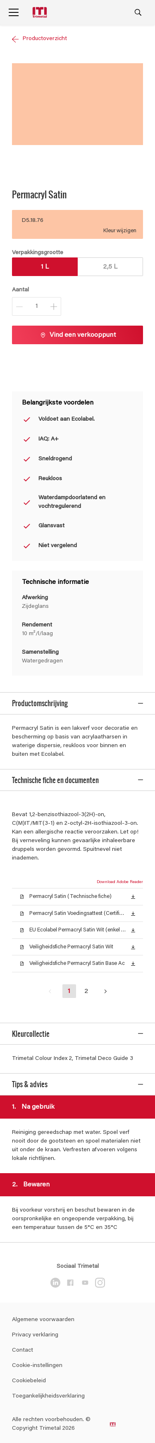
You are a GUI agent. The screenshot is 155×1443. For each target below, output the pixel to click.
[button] (133, 887)
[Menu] (14, 12)
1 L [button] (45, 267)
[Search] (138, 12)
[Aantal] (36, 306)
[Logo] (40, 12)
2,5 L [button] (110, 267)
